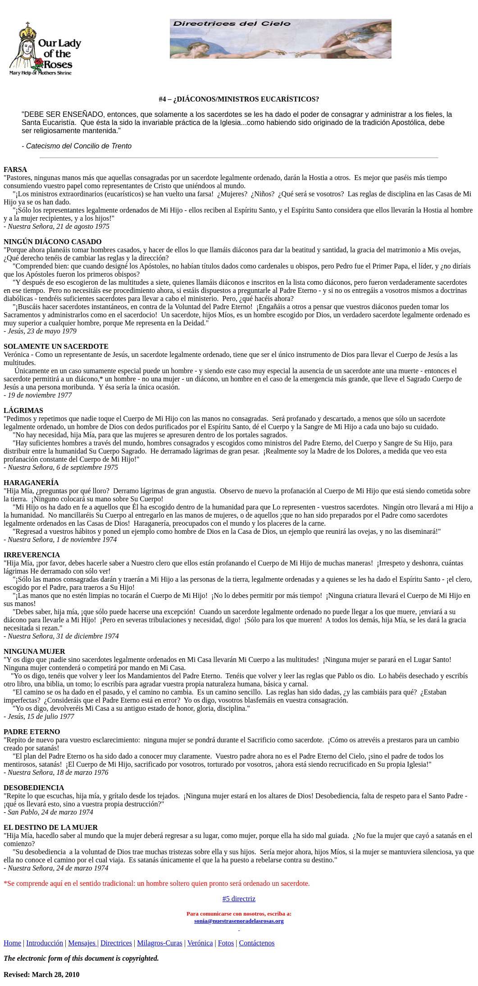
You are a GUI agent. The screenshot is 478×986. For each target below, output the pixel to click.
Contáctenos (257, 943)
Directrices (116, 943)
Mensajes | (83, 943)
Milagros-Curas (159, 943)
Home (12, 943)
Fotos (226, 943)
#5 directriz (239, 899)
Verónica (200, 943)
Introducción (44, 943)
